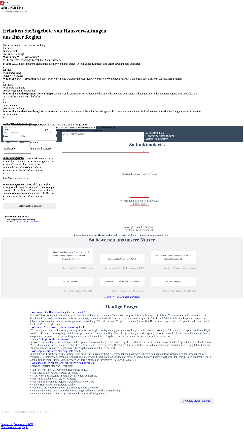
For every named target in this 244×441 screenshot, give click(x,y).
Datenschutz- (30, 221)
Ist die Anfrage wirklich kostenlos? (49, 339)
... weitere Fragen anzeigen (197, 400)
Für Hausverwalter (11, 427)
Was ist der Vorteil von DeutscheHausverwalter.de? (58, 327)
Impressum (7, 424)
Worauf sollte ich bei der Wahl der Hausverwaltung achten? (62, 362)
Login (25, 427)
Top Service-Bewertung (10, 5)
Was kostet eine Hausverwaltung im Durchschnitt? (58, 312)
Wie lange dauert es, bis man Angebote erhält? (55, 351)
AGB (30, 424)
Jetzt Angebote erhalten (29, 206)
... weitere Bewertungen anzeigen (122, 296)
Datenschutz (20, 424)
